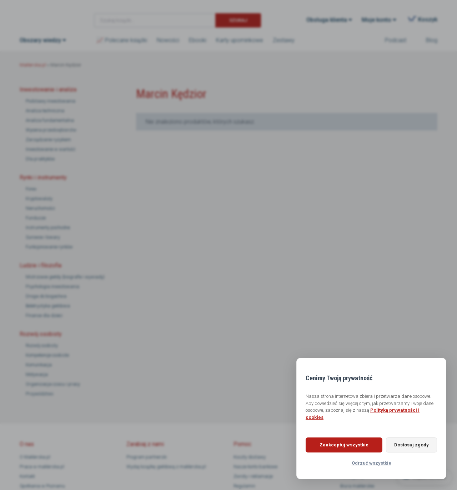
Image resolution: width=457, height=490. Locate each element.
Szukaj (238, 20)
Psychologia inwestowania (52, 286)
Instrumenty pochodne (48, 227)
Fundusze (36, 218)
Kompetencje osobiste (47, 355)
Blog (431, 40)
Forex (31, 189)
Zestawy (284, 40)
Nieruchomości (40, 208)
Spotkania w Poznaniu (42, 486)
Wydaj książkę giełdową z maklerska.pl (166, 466)
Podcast (395, 40)
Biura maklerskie (357, 486)
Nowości (168, 40)
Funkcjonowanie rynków (49, 246)
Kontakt (27, 476)
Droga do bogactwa (46, 296)
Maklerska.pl (45, 14)
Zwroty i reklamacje (253, 476)
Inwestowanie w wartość (51, 149)
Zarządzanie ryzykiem (48, 139)
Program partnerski (146, 457)
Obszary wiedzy (40, 40)
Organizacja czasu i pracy (53, 384)
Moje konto (376, 19)
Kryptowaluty (39, 198)
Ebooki (197, 40)
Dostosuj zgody (408, 444)
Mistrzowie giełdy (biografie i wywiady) (65, 276)
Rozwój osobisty (42, 345)
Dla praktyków (40, 159)
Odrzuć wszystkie (371, 463)
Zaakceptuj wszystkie (341, 444)
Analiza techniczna (45, 110)
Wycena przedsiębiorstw (51, 130)
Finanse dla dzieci (44, 315)
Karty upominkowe (239, 40)
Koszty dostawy (249, 457)
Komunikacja (39, 364)
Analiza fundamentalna (50, 120)
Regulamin (244, 486)
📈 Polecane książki (121, 40)
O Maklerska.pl (35, 457)
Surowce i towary (43, 237)
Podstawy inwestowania (50, 101)
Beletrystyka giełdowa (48, 305)
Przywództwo (39, 393)
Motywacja (37, 374)
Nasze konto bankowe (255, 466)
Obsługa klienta (326, 19)
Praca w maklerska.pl (42, 466)
